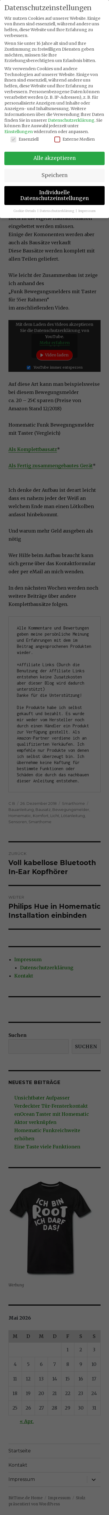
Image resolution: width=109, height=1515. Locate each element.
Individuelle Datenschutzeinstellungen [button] (54, 195)
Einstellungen (18, 131)
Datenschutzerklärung (71, 120)
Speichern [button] (55, 175)
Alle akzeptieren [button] (54, 158)
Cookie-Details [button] (25, 211)
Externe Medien (74, 139)
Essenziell (24, 139)
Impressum (87, 211)
